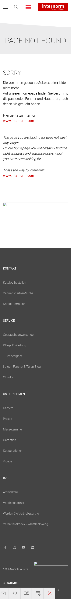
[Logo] (53, 7)
